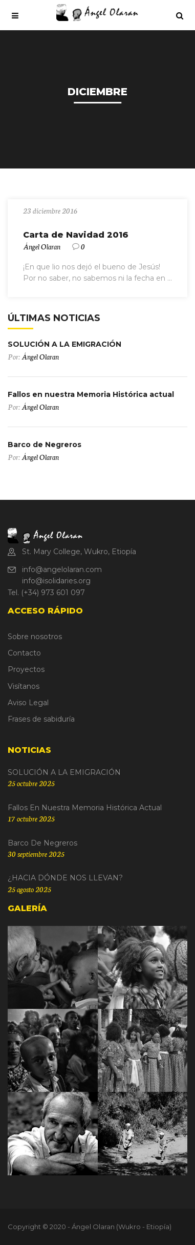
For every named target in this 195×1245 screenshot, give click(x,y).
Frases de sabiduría (41, 719)
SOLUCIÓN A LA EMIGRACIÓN (64, 344)
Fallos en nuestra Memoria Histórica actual (91, 394)
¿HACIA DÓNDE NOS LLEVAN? (65, 877)
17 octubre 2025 (31, 818)
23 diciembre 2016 (50, 210)
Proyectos (26, 669)
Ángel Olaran (41, 246)
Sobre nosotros (35, 636)
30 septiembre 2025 (36, 854)
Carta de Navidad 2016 (75, 235)
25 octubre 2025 (31, 783)
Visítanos (23, 686)
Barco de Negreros (44, 444)
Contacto (24, 653)
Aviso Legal (28, 702)
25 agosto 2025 (29, 889)
